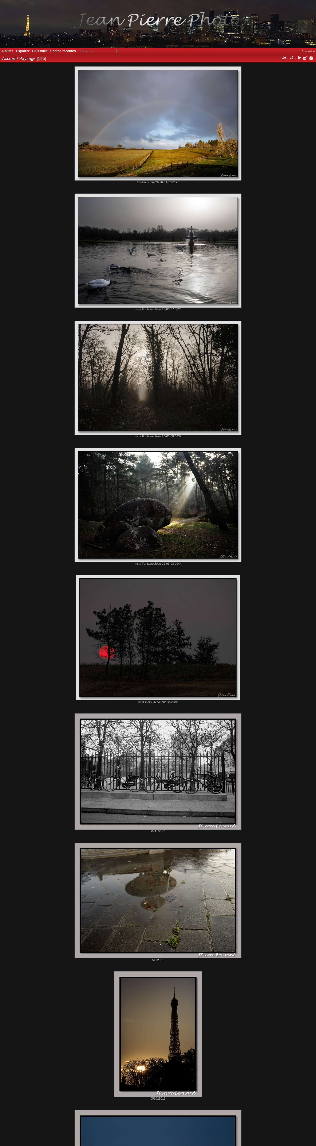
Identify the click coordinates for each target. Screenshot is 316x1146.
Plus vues (40, 51)
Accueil (9, 58)
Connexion (308, 51)
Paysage (27, 58)
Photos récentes (63, 51)
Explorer (22, 51)
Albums (7, 51)
